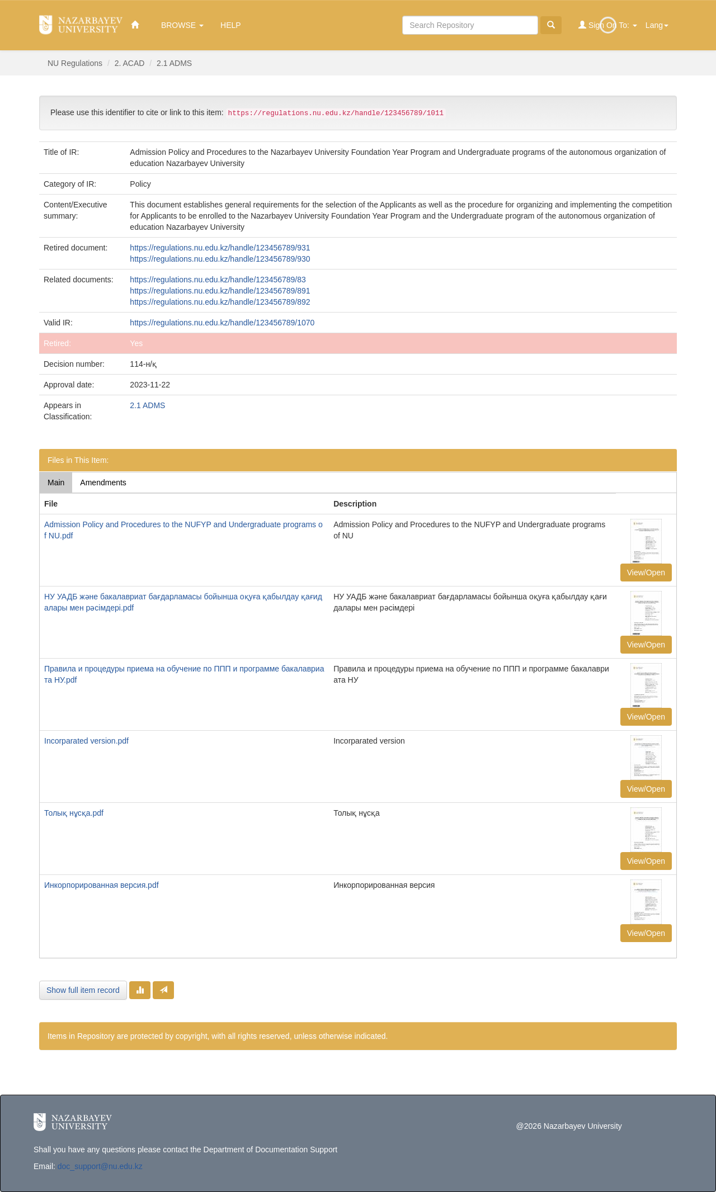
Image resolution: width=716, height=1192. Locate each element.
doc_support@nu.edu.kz (100, 1166)
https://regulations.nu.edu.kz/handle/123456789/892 (220, 301)
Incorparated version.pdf (86, 740)
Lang (657, 25)
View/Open (646, 572)
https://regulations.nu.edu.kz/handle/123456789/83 (217, 279)
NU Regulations (75, 63)
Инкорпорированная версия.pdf (101, 885)
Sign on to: (607, 25)
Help (230, 25)
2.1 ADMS (174, 63)
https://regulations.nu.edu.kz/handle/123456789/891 (220, 290)
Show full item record (83, 990)
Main (56, 482)
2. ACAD (130, 63)
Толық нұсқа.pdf (73, 812)
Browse (182, 25)
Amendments (103, 482)
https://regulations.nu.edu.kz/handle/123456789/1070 (222, 322)
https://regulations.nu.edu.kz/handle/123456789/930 (220, 258)
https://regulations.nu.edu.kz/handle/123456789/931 (220, 247)
